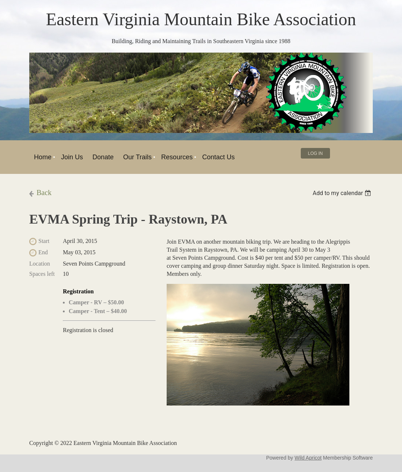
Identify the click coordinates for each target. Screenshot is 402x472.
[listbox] (342, 193)
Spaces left (42, 274)
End (43, 252)
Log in (315, 153)
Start (43, 241)
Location (39, 263)
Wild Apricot (308, 458)
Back (44, 193)
